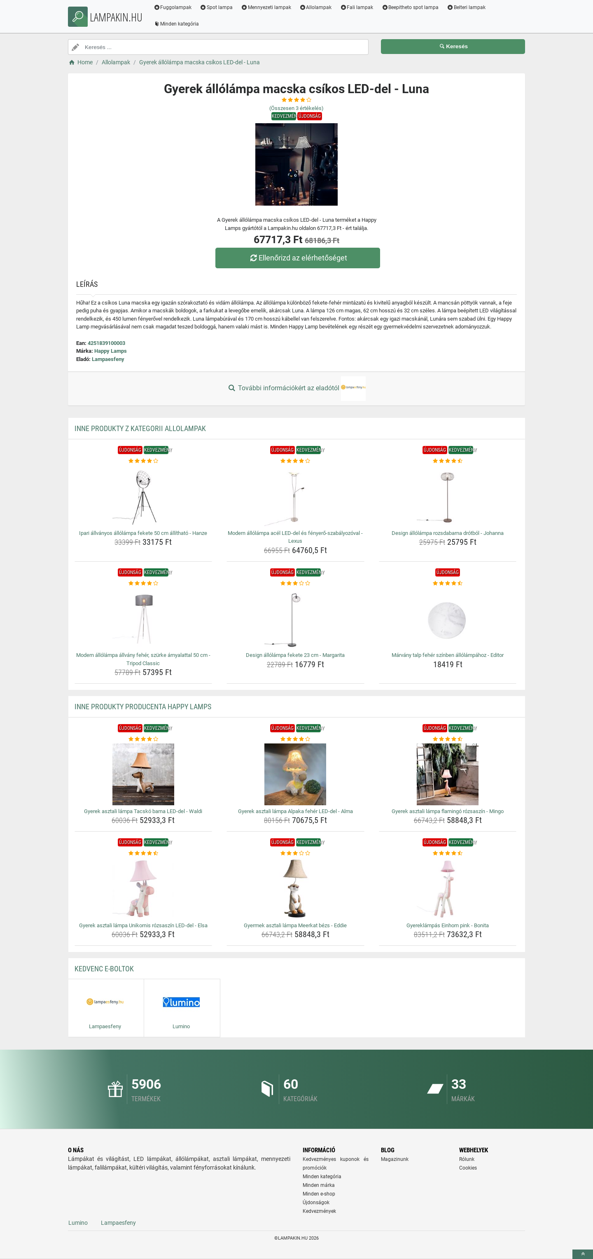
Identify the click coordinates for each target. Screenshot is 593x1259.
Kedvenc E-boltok (104, 968)
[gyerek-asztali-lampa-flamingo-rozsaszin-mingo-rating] (447, 739)
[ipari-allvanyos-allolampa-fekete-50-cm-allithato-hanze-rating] (143, 461)
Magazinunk (395, 1159)
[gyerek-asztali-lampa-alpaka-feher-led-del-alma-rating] (295, 739)
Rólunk (466, 1159)
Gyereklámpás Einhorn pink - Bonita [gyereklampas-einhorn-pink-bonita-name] (447, 925)
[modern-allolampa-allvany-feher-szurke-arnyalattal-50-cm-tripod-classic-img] (143, 618)
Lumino (78, 1222)
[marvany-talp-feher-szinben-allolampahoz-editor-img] (447, 618)
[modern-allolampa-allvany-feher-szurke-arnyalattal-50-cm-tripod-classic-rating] (143, 583)
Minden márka (319, 1185)
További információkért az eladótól (296, 388)
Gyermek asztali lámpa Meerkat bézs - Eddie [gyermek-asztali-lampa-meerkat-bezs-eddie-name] (295, 925)
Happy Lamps (110, 351)
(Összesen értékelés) (296, 108)
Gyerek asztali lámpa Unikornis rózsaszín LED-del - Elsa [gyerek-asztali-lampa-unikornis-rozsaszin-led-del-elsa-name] (143, 925)
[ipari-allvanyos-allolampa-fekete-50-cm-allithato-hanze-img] (143, 496)
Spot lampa (217, 7)
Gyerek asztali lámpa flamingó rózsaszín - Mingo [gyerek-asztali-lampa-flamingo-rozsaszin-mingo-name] (448, 811)
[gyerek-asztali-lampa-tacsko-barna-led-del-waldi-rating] (143, 739)
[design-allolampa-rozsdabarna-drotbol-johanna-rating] (447, 461)
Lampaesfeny (108, 359)
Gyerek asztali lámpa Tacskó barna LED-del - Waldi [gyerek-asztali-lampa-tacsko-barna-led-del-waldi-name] (143, 811)
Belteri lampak (467, 7)
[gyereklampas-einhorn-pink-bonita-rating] (447, 853)
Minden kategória (178, 24)
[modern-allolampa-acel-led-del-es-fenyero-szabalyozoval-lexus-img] (295, 496)
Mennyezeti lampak (268, 7)
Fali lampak (358, 7)
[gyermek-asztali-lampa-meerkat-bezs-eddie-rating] (295, 853)
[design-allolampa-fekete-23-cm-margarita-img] (295, 618)
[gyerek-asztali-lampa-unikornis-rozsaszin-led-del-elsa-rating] (143, 853)
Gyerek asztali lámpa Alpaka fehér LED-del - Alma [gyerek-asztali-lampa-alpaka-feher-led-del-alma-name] (295, 811)
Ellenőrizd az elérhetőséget (298, 257)
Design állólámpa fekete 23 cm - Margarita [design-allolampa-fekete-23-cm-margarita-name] (295, 655)
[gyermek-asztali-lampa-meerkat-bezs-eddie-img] (295, 888)
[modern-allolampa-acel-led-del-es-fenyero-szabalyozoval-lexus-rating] (295, 461)
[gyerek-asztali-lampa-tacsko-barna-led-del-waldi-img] (143, 774)
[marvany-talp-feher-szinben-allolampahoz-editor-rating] (447, 583)
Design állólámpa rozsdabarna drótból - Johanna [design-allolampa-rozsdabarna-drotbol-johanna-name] (448, 533)
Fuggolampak (174, 7)
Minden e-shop (319, 1194)
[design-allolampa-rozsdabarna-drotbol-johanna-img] (447, 496)
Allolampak (317, 7)
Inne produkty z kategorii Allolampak (140, 428)
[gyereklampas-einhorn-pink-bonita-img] (447, 888)
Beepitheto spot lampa (411, 7)
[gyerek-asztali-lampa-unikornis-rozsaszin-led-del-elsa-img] (143, 888)
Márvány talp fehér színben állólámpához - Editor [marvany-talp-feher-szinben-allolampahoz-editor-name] (448, 655)
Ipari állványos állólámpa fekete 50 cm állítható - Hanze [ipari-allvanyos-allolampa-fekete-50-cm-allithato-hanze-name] (143, 533)
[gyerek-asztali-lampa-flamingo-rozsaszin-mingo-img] (447, 774)
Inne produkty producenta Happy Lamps (143, 706)
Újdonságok (316, 1202)
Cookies (468, 1168)
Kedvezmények (319, 1211)
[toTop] (582, 1254)
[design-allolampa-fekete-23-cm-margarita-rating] (295, 583)
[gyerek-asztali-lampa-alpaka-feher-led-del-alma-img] (295, 774)
